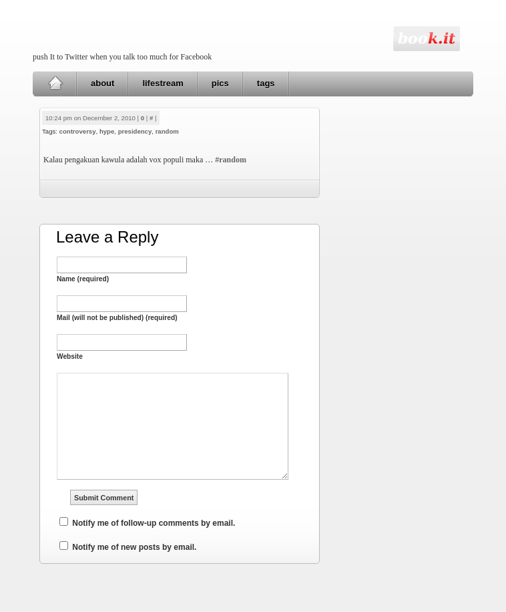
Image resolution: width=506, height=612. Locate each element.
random (167, 131)
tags (266, 83)
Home (55, 83)
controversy (77, 131)
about (102, 83)
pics (220, 83)
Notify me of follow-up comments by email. (153, 523)
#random (230, 159)
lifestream (162, 83)
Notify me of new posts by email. (134, 547)
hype (106, 131)
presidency (135, 131)
